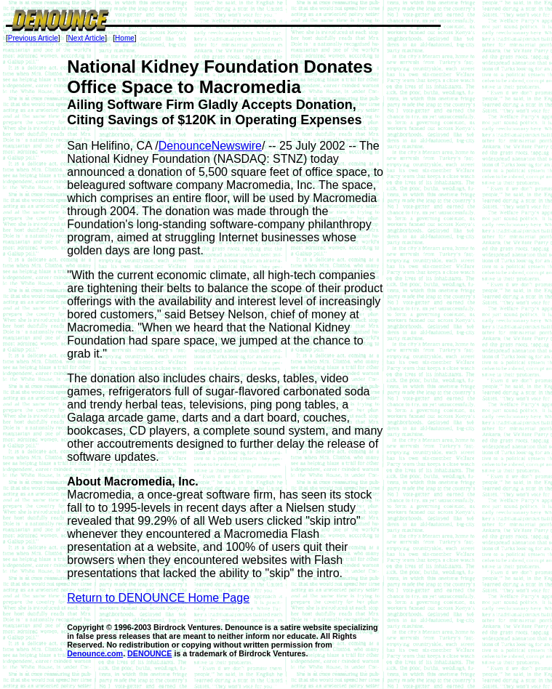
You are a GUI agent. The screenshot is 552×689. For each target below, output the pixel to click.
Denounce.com (95, 653)
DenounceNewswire (210, 146)
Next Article (86, 38)
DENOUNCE (149, 653)
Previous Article (33, 38)
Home (125, 38)
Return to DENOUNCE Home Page (158, 598)
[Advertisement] (441, 275)
